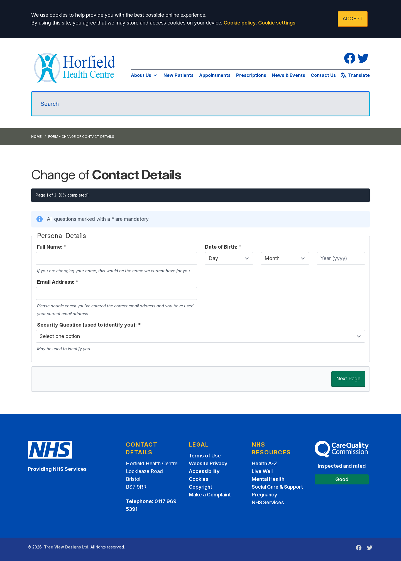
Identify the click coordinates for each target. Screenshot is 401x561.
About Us (144, 75)
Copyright (200, 487)
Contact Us (323, 75)
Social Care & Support (277, 487)
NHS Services (268, 502)
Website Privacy (208, 463)
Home (36, 136)
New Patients (178, 75)
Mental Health (268, 479)
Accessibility (204, 471)
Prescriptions (251, 75)
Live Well (262, 471)
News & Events (288, 75)
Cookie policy (240, 23)
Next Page (348, 378)
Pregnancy (264, 495)
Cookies (198, 479)
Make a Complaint (210, 495)
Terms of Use (205, 456)
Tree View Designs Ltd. (66, 547)
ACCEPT (353, 18)
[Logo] (75, 67)
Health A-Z (264, 463)
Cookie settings (276, 23)
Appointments (215, 75)
